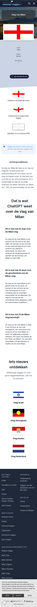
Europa (4, 494)
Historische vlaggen (9, 535)
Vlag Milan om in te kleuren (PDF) (18, 133)
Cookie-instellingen (27, 510)
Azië (3, 490)
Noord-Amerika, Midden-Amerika (8, 500)
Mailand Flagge (7, 551)
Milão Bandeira (7, 578)
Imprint (15, 604)
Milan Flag (5, 555)
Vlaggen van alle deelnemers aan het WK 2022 (27, 487)
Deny (7, 595)
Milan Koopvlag (19, 76)
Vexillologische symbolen (25, 479)
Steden (4, 521)
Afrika (4, 480)
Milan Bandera (7, 560)
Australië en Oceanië (9, 485)
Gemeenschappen (8, 526)
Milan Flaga (6, 573)
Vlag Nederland (18, 456)
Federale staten (7, 517)
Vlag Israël (18, 402)
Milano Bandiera (7, 569)
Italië (18, 50)
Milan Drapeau (7, 564)
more (30, 595)
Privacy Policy (20, 604)
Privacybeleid (25, 506)
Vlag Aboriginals (19, 420)
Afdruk (22, 501)
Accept (18, 595)
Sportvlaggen (6, 539)
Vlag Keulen (18, 438)
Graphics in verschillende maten (19, 100)
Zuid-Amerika (6, 505)
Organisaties (6, 530)
